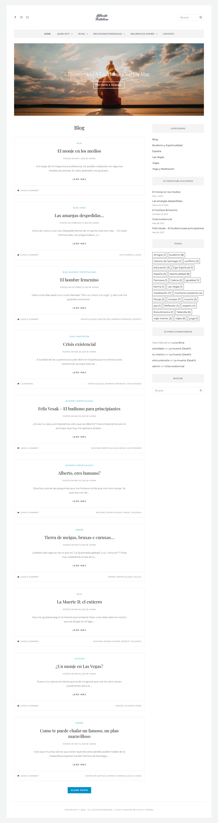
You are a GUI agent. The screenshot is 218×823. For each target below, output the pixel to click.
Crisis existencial (79, 344)
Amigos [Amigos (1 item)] (160, 254)
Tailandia (136, 512)
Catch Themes (144, 810)
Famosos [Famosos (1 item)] (160, 280)
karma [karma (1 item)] (159, 286)
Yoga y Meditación (79, 336)
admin (92, 158)
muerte (116, 641)
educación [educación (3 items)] (162, 267)
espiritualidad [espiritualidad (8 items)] (179, 273)
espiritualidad (89, 319)
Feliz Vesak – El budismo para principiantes (79, 408)
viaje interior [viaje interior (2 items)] (163, 318)
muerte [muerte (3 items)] (190, 299)
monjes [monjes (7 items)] (174, 299)
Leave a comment (29, 190)
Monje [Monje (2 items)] (159, 299)
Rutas (83, 34)
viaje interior (133, 384)
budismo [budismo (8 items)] (176, 254)
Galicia (137, 577)
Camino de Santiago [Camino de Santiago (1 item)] (167, 261)
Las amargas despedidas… (79, 215)
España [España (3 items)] (160, 273)
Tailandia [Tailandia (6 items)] (184, 312)
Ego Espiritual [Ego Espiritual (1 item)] (183, 267)
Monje (122, 448)
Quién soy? (65, 34)
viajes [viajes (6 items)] (180, 318)
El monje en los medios (79, 151)
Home (47, 34)
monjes (107, 641)
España (79, 530)
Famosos (121, 776)
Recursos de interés (144, 34)
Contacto (168, 34)
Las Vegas (79, 658)
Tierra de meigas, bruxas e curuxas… (79, 537)
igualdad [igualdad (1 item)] (192, 280)
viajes (138, 255)
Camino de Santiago (96, 776)
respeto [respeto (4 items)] (188, 305)
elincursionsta (160, 360)
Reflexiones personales (109, 34)
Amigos (119, 706)
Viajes (82, 208)
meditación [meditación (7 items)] (162, 293)
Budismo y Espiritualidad (82, 272)
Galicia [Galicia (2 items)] (176, 280)
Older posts (79, 790)
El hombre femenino (79, 279)
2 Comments (26, 384)
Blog (79, 143)
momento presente (121, 319)
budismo (96, 448)
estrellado (158, 348)
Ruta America (126, 255)
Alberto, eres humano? (79, 473)
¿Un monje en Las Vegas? (79, 666)
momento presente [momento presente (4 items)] (188, 293)
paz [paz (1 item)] (157, 305)
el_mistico (158, 354)
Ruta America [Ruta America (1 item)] (163, 312)
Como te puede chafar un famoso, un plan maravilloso (79, 733)
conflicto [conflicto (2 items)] (192, 261)
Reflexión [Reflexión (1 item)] (171, 305)
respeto (137, 319)
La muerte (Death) (180, 348)
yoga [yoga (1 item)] (193, 318)
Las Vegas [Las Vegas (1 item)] (175, 286)
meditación (104, 319)
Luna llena (178, 342)
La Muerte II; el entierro (79, 601)
